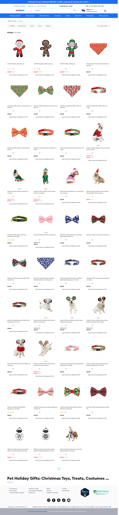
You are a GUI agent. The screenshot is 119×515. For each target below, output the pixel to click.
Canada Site (65, 490)
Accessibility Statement (35, 490)
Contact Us (32, 492)
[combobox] (55, 10)
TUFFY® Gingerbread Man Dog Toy (43, 64)
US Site (64, 488)
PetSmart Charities (52, 492)
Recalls (35, 507)
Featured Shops (12, 21)
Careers (49, 490)
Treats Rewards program (17, 492)
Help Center (13, 490)
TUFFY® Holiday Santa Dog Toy (16, 64)
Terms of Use (42, 507)
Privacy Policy (52, 507)
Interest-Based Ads (63, 507)
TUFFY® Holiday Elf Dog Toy (67, 64)
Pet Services (13, 488)
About (48, 488)
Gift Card (31, 6)
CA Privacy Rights (88, 507)
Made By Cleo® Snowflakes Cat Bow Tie (45, 235)
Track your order (41, 6)
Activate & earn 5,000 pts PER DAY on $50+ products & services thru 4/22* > (59, 2)
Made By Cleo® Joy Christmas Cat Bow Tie (98, 235)
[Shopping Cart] (107, 11)
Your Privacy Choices (103, 507)
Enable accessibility (19, 6)
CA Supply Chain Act (76, 507)
